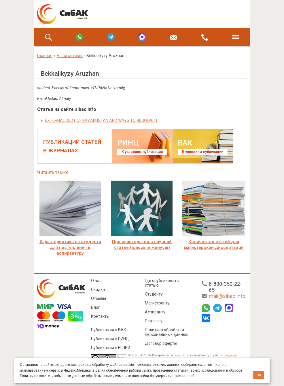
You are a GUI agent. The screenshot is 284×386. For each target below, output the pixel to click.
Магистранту (157, 303)
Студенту (154, 294)
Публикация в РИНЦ (110, 338)
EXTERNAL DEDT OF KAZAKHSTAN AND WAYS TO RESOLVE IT (101, 120)
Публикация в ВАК (108, 330)
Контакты (100, 316)
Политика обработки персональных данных (166, 332)
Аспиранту (155, 312)
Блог (95, 307)
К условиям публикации (142, 152)
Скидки (98, 289)
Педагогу (153, 321)
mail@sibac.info (227, 296)
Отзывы (98, 298)
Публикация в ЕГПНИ (110, 347)
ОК (258, 375)
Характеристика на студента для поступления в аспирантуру (70, 247)
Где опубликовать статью (162, 282)
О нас (96, 280)
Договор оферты (161, 343)
